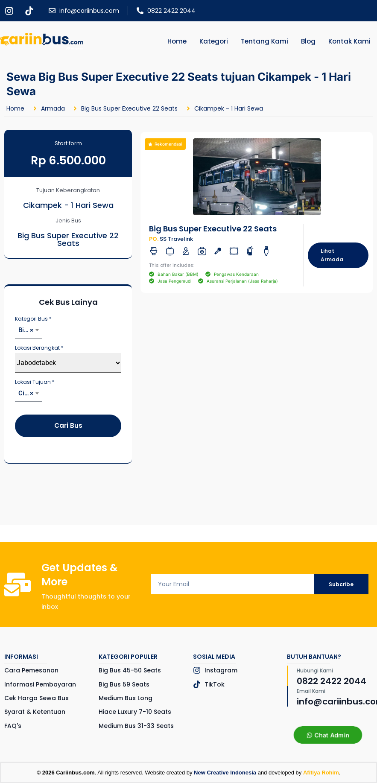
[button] (165, 144)
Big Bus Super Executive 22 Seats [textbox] (30, 330)
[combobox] (28, 331)
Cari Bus (68, 425)
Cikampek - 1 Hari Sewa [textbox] (30, 393)
